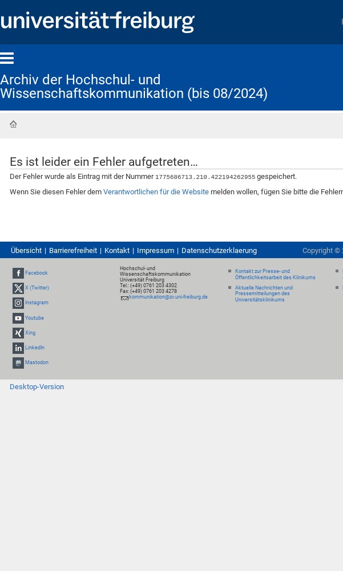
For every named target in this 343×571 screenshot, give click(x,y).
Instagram (37, 302)
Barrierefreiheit (73, 250)
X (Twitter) (37, 287)
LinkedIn (35, 347)
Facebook (36, 272)
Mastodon (37, 362)
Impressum (155, 250)
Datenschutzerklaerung (219, 250)
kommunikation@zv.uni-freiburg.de (168, 296)
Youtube (34, 317)
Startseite (13, 124)
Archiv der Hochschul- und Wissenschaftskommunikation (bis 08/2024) (134, 86)
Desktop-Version (37, 386)
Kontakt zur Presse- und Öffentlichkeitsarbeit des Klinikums (275, 274)
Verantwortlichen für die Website (156, 191)
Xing (30, 332)
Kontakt (117, 250)
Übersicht (26, 250)
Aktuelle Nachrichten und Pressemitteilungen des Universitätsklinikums (264, 293)
